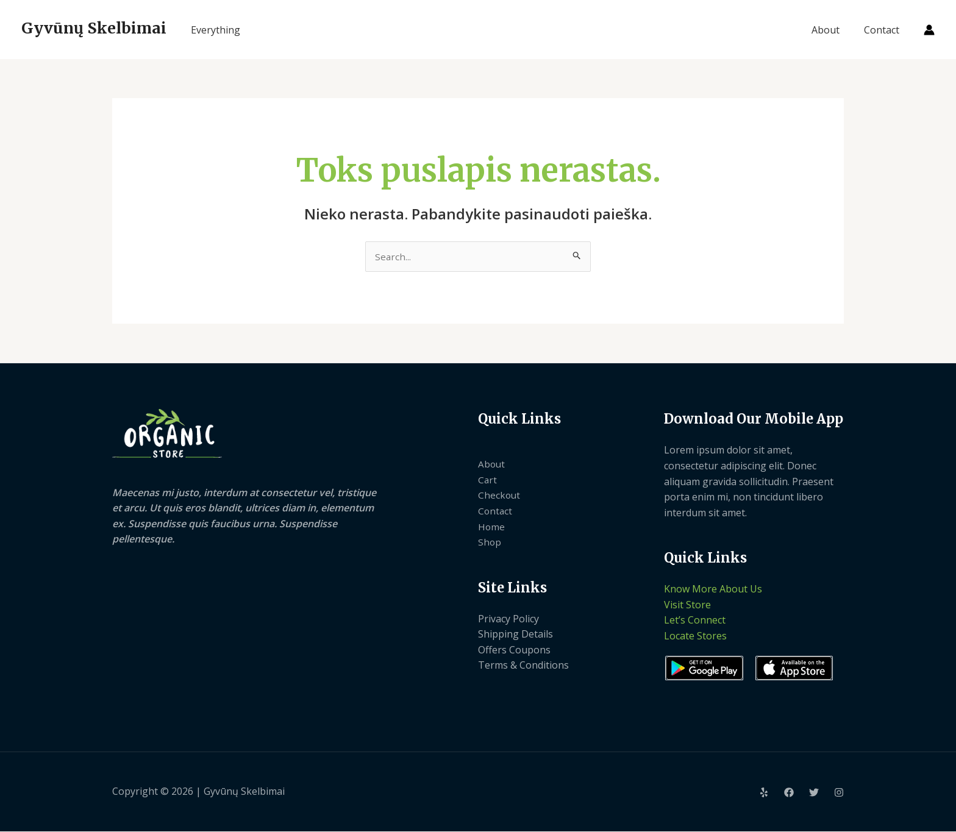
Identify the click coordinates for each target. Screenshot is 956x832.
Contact (884, 30)
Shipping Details (515, 634)
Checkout (499, 496)
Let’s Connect (695, 621)
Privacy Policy (508, 619)
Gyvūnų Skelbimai (93, 28)
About (833, 30)
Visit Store (687, 605)
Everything (215, 30)
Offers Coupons (514, 650)
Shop (490, 542)
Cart (488, 480)
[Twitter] (814, 793)
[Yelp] (764, 793)
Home (491, 527)
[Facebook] (789, 793)
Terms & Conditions (523, 666)
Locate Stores (695, 636)
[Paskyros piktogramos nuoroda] (929, 29)
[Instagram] (839, 793)
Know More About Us (713, 589)
